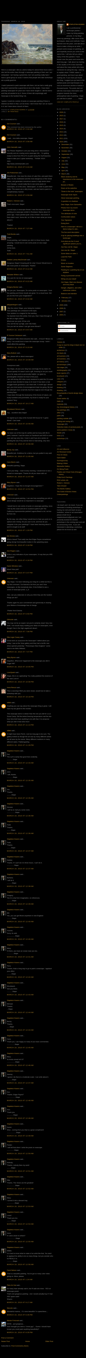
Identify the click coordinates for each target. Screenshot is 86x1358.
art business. (61, 359)
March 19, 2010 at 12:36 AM (20, 816)
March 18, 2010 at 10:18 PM (20, 697)
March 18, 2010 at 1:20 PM (20, 530)
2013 (61, 132)
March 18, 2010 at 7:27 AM (20, 228)
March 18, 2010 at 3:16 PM (20, 545)
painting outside (62, 418)
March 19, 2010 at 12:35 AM (20, 780)
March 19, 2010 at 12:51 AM (20, 1171)
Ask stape (60, 367)
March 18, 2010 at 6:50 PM (20, 614)
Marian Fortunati (13, 1320)
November (65, 148)
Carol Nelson (11, 1270)
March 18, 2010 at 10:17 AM (20, 403)
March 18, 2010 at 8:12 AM (20, 269)
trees (59, 435)
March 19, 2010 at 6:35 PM (20, 1315)
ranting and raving (63, 421)
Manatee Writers (13, 275)
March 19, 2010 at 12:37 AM (20, 851)
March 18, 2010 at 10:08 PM (20, 682)
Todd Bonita (11, 234)
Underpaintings (62, 494)
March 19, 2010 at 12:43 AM (20, 995)
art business (61, 356)
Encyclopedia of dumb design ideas (70, 393)
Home (27, 1341)
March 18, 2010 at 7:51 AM (20, 254)
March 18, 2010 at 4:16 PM (20, 560)
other (59, 413)
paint (58, 416)
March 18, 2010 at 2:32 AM (20, 129)
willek (9, 703)
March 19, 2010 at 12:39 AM (20, 904)
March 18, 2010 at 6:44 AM (20, 167)
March (64, 174)
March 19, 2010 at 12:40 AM (20, 922)
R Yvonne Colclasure (14, 335)
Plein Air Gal (11, 1285)
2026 (61, 112)
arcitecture (61, 350)
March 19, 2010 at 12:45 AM (20, 1048)
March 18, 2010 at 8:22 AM (20, 281)
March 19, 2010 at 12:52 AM (20, 1189)
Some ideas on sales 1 (69, 253)
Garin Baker (61, 458)
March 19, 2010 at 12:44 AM (20, 1012)
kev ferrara (11, 536)
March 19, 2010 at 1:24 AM (20, 1279)
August (64, 157)
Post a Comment (7, 1338)
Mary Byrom (11, 482)
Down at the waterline (69, 188)
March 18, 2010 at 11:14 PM (20, 725)
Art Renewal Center (64, 452)
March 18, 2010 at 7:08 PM (20, 632)
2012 (61, 135)
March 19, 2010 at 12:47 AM (20, 1083)
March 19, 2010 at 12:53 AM (20, 1206)
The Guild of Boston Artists (66, 492)
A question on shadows (69, 201)
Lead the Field (66, 257)
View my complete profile (68, 102)
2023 (61, 115)
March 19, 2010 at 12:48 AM (20, 1100)
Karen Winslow (12, 566)
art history (60, 362)
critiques (60, 382)
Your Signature (66, 220)
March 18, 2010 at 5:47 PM (20, 573)
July (63, 161)
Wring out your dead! (68, 279)
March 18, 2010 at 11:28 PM (20, 745)
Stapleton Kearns (13, 751)
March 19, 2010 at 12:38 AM (20, 886)
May (63, 167)
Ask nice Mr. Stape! (68, 250)
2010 (61, 142)
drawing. (60, 390)
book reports (61, 373)
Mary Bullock (11, 353)
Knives (63, 260)
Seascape (60, 424)
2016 (61, 122)
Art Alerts (60, 353)
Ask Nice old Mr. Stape (69, 247)
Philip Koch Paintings (64, 477)
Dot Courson (11, 124)
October (64, 151)
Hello (59, 401)
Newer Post (5, 1341)
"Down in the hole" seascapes (72, 191)
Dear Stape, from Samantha (71, 204)
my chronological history (65, 407)
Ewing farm (65, 223)
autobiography (62, 370)
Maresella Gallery (63, 466)
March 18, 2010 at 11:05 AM (20, 456)
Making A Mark (62, 463)
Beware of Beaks (67, 185)
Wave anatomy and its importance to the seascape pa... (72, 179)
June (63, 164)
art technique (61, 365)
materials (60, 404)
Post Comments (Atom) (19, 1346)
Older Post (49, 1341)
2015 (61, 125)
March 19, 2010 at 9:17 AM (20, 1302)
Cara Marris (11, 462)
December (65, 144)
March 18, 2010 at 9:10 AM (20, 347)
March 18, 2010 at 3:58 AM (20, 141)
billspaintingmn (12, 305)
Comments (63, 330)
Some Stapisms (66, 267)
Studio (59, 433)
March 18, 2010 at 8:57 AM (20, 330)
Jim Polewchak (12, 173)
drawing (60, 387)
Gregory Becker (12, 287)
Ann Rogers (11, 551)
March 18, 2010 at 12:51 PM (20, 489)
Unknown (10, 429)
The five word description (70, 232)
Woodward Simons (14, 409)
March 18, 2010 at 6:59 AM (20, 195)
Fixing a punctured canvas (70, 276)
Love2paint (11, 672)
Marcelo (10, 1308)
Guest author (61, 398)
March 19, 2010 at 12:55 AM (20, 1242)
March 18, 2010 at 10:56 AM (20, 424)
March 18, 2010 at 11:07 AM (20, 477)
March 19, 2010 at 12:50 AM (20, 1153)
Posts (61, 326)
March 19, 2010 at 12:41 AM (20, 957)
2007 (61, 311)
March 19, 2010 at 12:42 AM (20, 977)
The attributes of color (69, 213)
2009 (61, 305)
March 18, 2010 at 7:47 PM (20, 652)
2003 (61, 315)
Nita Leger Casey (13, 637)
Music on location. (67, 263)
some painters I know (64, 430)
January (64, 301)
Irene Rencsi (11, 687)
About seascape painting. (70, 198)
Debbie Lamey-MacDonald (16, 260)
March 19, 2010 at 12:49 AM (20, 1136)
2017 (61, 119)
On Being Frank (62, 469)
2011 (61, 138)
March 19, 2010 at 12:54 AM (20, 1224)
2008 (61, 308)
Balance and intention (69, 294)
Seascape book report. (69, 195)
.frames (59, 342)
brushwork (60, 376)
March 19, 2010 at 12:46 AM (20, 1065)
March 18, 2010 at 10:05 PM (20, 667)
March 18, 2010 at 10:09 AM (20, 360)
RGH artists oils (62, 480)
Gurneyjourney (62, 461)
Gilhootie (10, 619)
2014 (61, 129)
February (65, 298)
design (59, 384)
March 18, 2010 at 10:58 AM (20, 444)
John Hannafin (12, 147)
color (58, 379)
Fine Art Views (62, 455)
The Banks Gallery (63, 489)
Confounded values (68, 217)
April (63, 171)
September (65, 154)
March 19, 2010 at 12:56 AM (20, 1264)
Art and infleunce (63, 449)
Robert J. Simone (13, 201)
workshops (61, 438)
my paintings (13, 111)
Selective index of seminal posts (68, 427)
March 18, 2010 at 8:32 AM (20, 299)
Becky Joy (10, 450)
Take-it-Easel (61, 486)
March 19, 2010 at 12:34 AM (20, 763)
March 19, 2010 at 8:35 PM (20, 1332)
